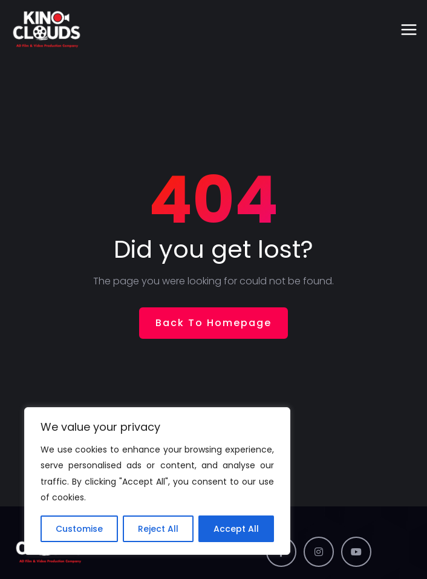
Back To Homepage (213, 323)
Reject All (158, 529)
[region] (157, 481)
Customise (79, 529)
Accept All (236, 529)
